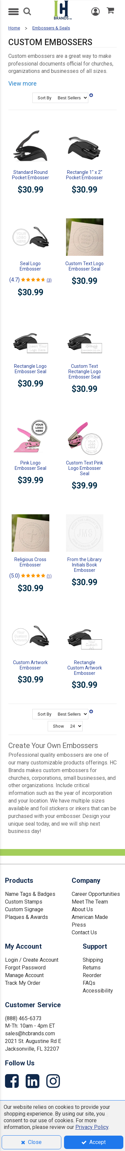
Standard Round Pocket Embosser (30, 175)
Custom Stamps (23, 902)
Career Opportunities (96, 894)
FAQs (89, 983)
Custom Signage (24, 909)
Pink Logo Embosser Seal (30, 465)
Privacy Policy (91, 1127)
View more (22, 83)
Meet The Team (90, 902)
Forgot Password (25, 967)
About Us (82, 909)
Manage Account (24, 975)
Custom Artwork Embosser (30, 665)
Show (58, 726)
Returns (92, 967)
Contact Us (84, 932)
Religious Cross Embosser (30, 562)
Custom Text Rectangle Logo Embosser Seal (84, 371)
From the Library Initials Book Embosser (84, 565)
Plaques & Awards (26, 917)
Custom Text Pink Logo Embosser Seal (84, 468)
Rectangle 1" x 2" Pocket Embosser (84, 175)
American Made (90, 917)
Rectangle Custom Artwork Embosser (84, 668)
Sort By (44, 97)
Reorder (92, 975)
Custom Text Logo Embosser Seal (84, 266)
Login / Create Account (31, 960)
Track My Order (22, 983)
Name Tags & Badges (30, 894)
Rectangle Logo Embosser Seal (30, 368)
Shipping (93, 960)
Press (79, 925)
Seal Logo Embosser (30, 266)
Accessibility (98, 990)
